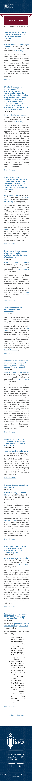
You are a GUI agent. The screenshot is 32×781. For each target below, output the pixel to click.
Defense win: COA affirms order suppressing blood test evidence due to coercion (15, 35)
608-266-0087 (12, 759)
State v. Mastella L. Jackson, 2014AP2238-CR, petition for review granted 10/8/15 (16, 616)
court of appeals (10, 520)
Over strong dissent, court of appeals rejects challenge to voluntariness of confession (15, 254)
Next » (13, 715)
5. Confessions (13, 26)
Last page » (21, 715)
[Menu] (22, 6)
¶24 (27, 292)
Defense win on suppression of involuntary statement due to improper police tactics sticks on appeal (16, 364)
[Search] (27, 6)
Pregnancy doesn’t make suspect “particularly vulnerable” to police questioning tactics (15, 549)
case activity (18, 51)
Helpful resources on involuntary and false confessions (13, 309)
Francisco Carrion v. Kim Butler (16, 451)
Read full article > (10, 80)
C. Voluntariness (24, 26)
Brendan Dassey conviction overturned (16, 486)
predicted (7, 229)
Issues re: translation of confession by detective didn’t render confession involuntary (14, 442)
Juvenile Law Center (11, 350)
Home (6, 26)
